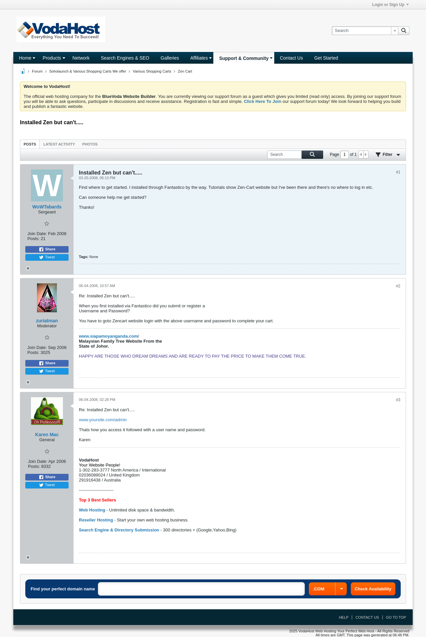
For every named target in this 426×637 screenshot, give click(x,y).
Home (25, 58)
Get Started (326, 58)
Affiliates (199, 58)
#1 (398, 172)
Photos (90, 144)
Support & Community (244, 58)
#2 (398, 286)
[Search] (365, 30)
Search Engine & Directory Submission (119, 529)
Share (47, 249)
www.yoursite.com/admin (103, 419)
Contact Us (291, 58)
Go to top (396, 617)
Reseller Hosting (96, 519)
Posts (30, 144)
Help (343, 617)
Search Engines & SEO (125, 58)
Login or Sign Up (390, 4)
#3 (398, 400)
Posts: (33, 238)
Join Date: (37, 233)
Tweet (47, 257)
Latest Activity (59, 144)
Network (81, 58)
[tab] (30, 144)
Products (52, 58)
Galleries (170, 58)
